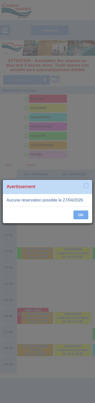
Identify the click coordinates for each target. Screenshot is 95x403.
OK (81, 215)
